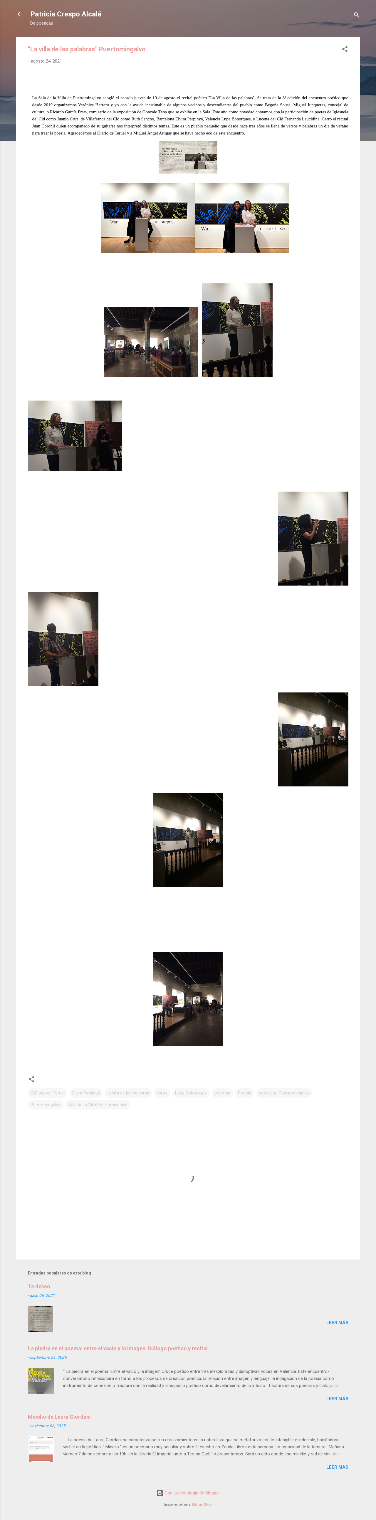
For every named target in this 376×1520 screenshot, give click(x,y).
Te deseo (39, 1286)
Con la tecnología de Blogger (188, 1493)
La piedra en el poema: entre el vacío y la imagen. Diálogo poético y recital (118, 1348)
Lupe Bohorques (191, 1093)
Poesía (244, 1093)
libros (162, 1093)
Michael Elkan (202, 1504)
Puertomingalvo (46, 1104)
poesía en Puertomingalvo (284, 1093)
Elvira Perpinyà (86, 1093)
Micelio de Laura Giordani (59, 1417)
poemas (222, 1093)
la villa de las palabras (128, 1093)
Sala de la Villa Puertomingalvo (97, 1104)
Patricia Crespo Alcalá (65, 14)
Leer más (337, 1322)
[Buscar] (356, 16)
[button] (344, 50)
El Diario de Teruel (48, 1093)
